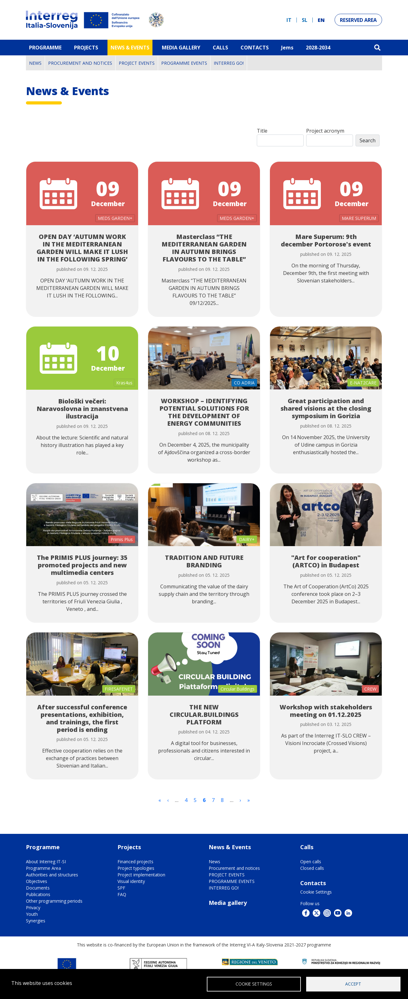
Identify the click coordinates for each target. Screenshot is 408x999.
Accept (353, 983)
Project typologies (135, 868)
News (35, 63)
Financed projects (135, 862)
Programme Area (43, 868)
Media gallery (228, 902)
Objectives (36, 881)
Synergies (35, 921)
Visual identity (131, 881)
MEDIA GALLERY (181, 47)
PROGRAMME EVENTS (184, 63)
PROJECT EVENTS (137, 63)
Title (262, 130)
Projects (86, 47)
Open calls (310, 862)
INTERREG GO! (229, 63)
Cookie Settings (316, 892)
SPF (121, 888)
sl (304, 20)
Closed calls (312, 868)
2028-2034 (318, 47)
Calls (220, 47)
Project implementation (141, 875)
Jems (287, 47)
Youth (32, 914)
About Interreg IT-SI (46, 862)
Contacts (255, 47)
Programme (45, 47)
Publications (38, 894)
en (321, 20)
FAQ (121, 894)
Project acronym (325, 130)
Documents (38, 888)
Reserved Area (358, 20)
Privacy (33, 907)
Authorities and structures (52, 875)
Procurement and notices (80, 63)
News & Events (130, 47)
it (288, 20)
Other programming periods (54, 901)
